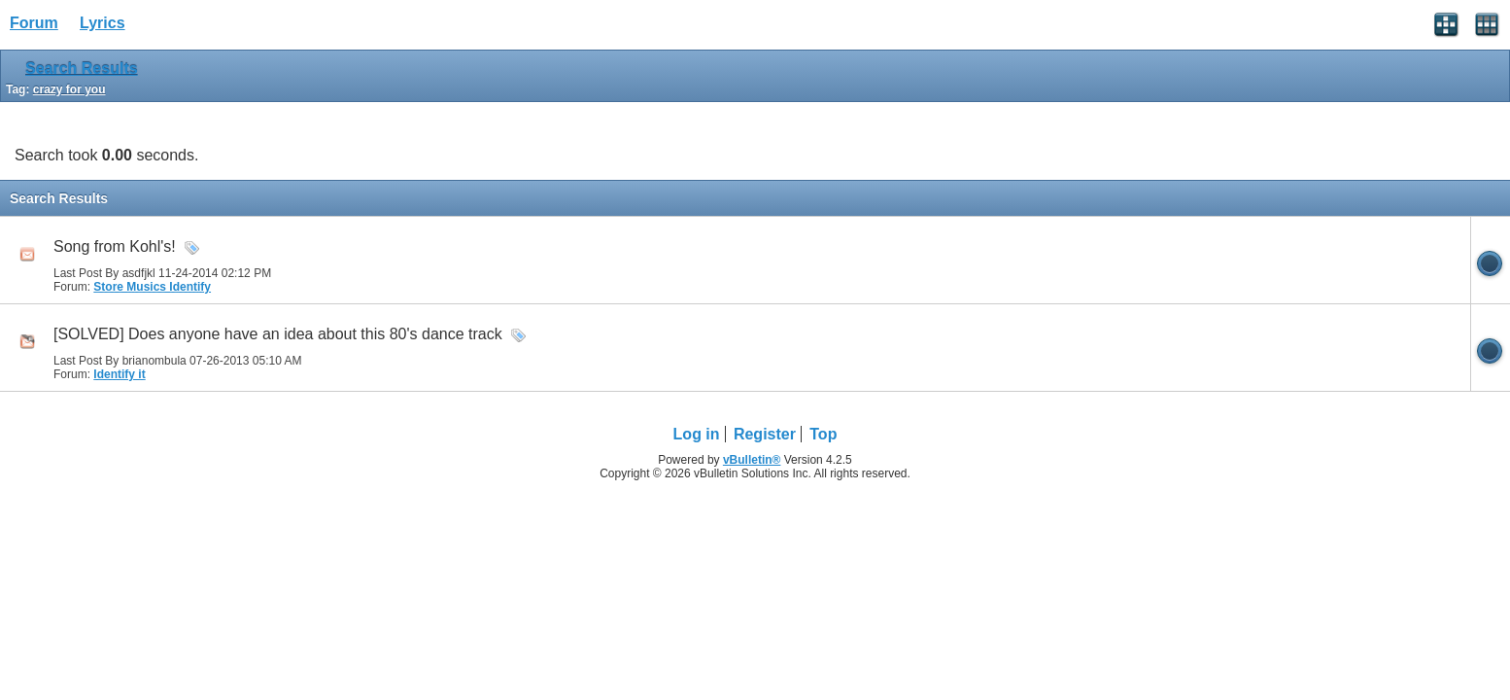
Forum (34, 23)
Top (823, 434)
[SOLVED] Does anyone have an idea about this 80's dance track (277, 334)
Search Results (81, 68)
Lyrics (102, 23)
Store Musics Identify (152, 287)
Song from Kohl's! (114, 246)
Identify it (119, 374)
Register (765, 434)
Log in (696, 434)
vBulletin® (752, 460)
